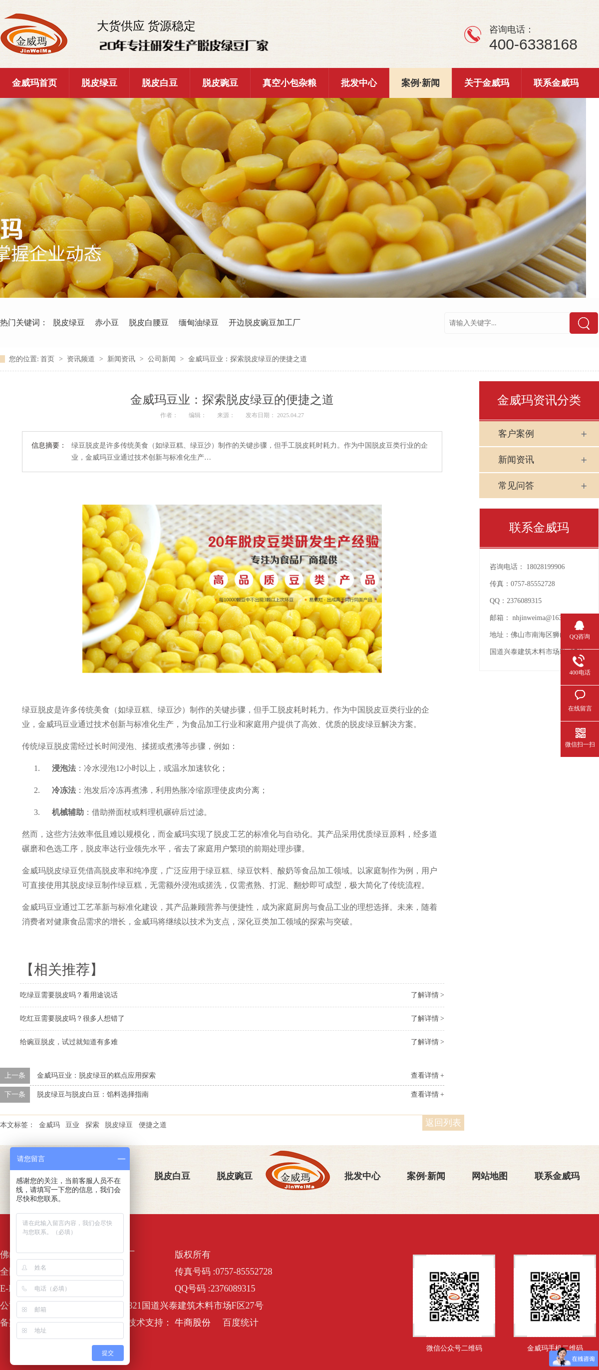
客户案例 (516, 434)
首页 (48, 359)
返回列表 (443, 1123)
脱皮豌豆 (220, 83)
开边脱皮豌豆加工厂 (264, 322)
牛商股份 (193, 1323)
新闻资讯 (122, 359)
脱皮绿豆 (99, 83)
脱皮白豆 (160, 83)
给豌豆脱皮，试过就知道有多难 (69, 1042)
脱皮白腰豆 (149, 322)
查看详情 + (427, 1075)
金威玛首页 (34, 83)
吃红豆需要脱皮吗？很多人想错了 (72, 1018)
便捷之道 (153, 1125)
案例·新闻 (420, 83)
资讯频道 (82, 359)
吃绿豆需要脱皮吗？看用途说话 (69, 995)
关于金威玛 (486, 83)
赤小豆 (107, 322)
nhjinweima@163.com (545, 618)
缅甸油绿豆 (199, 322)
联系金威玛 (556, 83)
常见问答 (516, 486)
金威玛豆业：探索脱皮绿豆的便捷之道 (247, 359)
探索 (92, 1125)
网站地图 (490, 1176)
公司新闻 (163, 359)
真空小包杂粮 (289, 83)
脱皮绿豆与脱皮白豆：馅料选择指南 (93, 1094)
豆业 (72, 1125)
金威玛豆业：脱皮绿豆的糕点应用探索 (96, 1075)
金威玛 (49, 1125)
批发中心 (359, 83)
